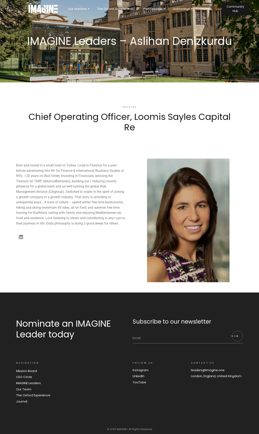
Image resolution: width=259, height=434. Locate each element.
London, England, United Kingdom (216, 376)
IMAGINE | (122, 429)
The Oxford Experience (33, 395)
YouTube (139, 382)
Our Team (23, 389)
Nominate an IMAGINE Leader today (63, 328)
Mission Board (26, 371)
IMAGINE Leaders (28, 383)
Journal (21, 401)
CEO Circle (24, 377)
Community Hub (235, 9)
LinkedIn (138, 376)
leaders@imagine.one (208, 370)
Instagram (140, 370)
